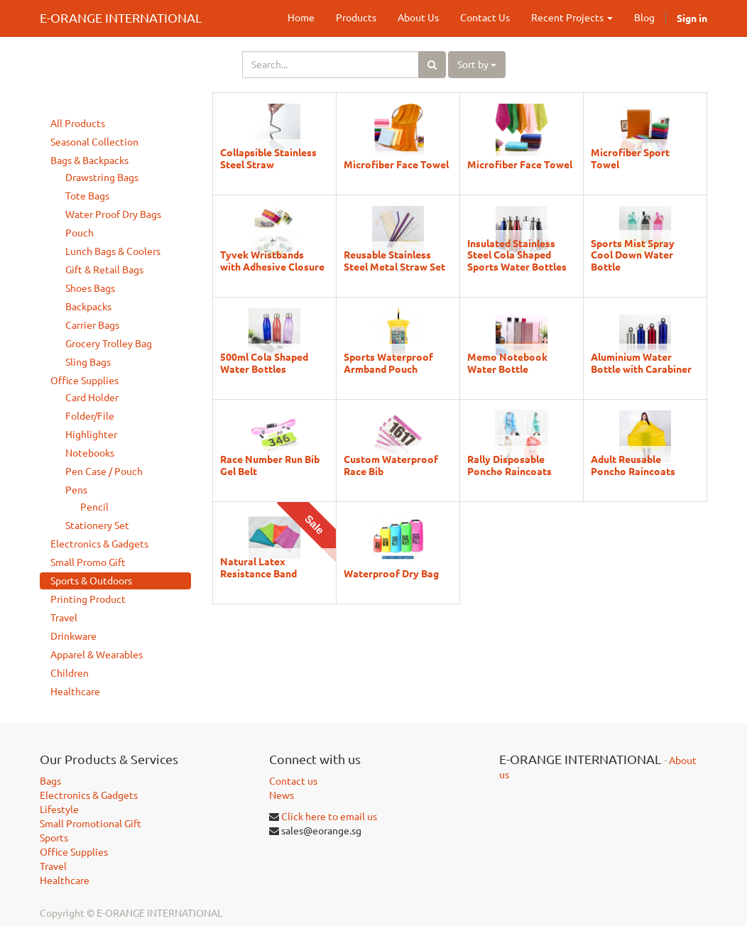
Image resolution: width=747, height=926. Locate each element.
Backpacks (88, 306)
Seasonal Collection (94, 142)
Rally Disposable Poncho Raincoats (509, 464)
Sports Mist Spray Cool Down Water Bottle (633, 254)
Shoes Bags (90, 288)
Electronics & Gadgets (99, 544)
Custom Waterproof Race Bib (391, 464)
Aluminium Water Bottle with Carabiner (641, 362)
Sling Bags (88, 362)
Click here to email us (329, 816)
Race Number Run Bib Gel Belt (270, 464)
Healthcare (75, 691)
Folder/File (89, 416)
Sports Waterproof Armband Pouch (388, 362)
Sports (54, 838)
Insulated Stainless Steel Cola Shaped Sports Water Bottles (517, 254)
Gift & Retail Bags (104, 270)
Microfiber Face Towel (396, 164)
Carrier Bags (92, 325)
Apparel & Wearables (96, 654)
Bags (50, 781)
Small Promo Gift (88, 562)
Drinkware (73, 636)
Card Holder (92, 397)
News (281, 795)
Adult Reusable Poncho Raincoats (633, 464)
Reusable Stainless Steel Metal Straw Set (394, 260)
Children (69, 673)
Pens (76, 490)
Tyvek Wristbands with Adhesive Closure (272, 260)
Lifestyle (59, 809)
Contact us (293, 781)
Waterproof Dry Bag (391, 573)
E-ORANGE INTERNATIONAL (121, 18)
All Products (77, 123)
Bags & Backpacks (89, 160)
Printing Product (88, 599)
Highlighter (91, 434)
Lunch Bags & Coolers (112, 251)
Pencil (94, 507)
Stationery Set (97, 525)
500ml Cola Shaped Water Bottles (264, 362)
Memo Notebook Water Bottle (507, 362)
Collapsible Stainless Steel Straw (268, 158)
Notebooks (89, 453)
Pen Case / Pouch (104, 471)
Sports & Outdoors (91, 581)
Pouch (79, 233)
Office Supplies (84, 380)
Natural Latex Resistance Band (258, 567)
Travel (63, 617)
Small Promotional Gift (90, 823)
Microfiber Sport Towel (630, 158)
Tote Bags (87, 196)
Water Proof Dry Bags (113, 214)
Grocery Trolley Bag (108, 343)
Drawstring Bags (101, 177)
